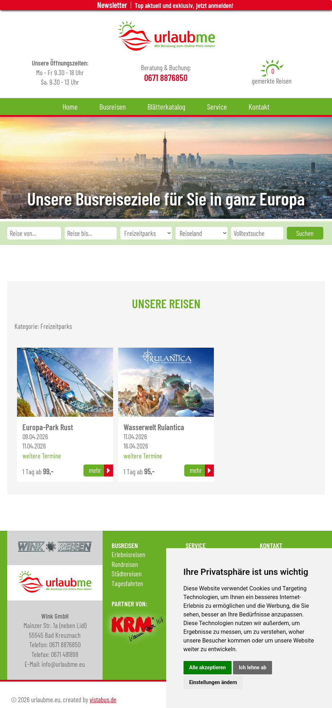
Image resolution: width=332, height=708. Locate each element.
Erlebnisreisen (128, 554)
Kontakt (259, 106)
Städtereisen (127, 573)
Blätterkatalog (166, 106)
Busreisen (112, 106)
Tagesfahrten (127, 583)
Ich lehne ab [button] (252, 667)
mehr (95, 470)
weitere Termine (41, 455)
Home (70, 106)
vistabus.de (103, 699)
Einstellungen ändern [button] (213, 682)
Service (217, 106)
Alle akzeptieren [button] (207, 667)
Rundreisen (125, 564)
